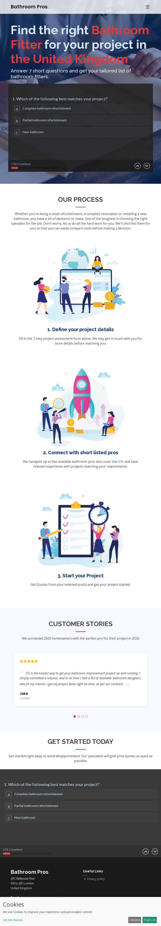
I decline (134, 920)
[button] (74, 716)
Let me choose (13, 920)
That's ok (150, 920)
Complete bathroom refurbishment (47, 108)
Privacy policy (96, 879)
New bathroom (33, 132)
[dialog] (80, 911)
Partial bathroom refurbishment (45, 120)
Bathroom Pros (30, 6)
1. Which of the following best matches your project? (60, 98)
